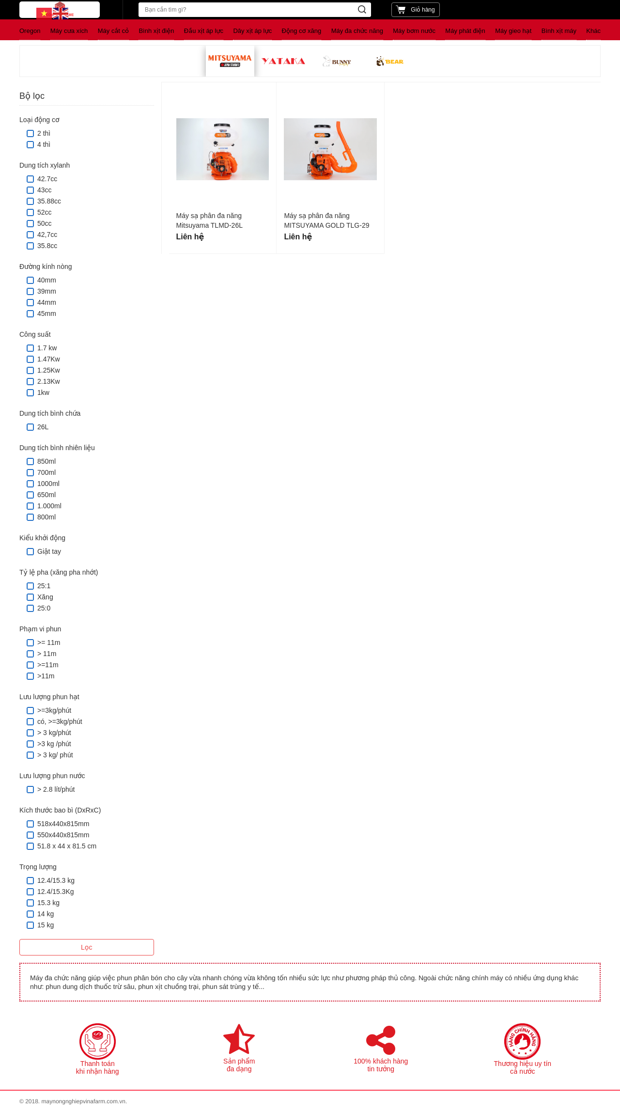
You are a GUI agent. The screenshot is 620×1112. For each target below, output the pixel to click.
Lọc (86, 947)
